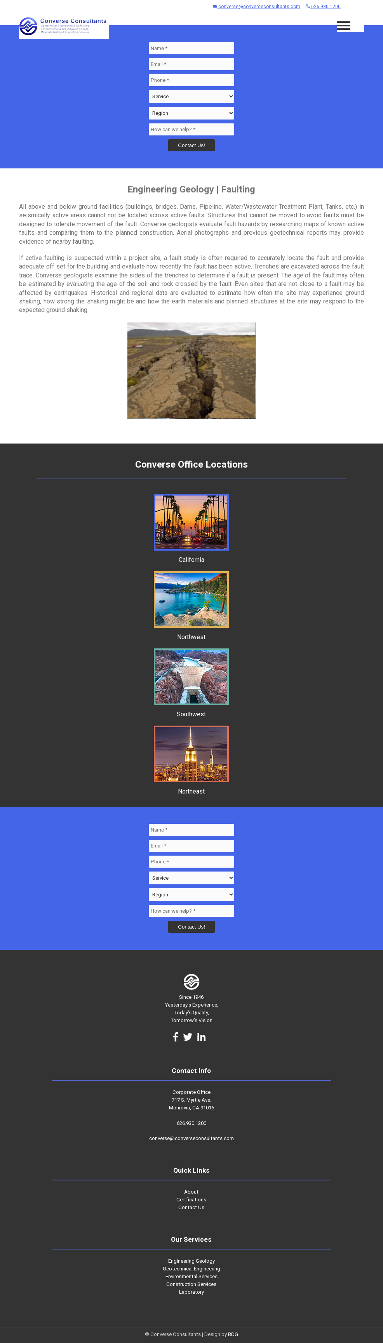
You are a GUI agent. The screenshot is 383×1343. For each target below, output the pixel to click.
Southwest (191, 710)
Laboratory (191, 1292)
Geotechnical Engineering (191, 1269)
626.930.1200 (323, 6)
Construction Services (191, 1284)
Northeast (191, 787)
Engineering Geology (191, 1261)
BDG (233, 1334)
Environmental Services (191, 1276)
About (191, 1192)
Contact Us (191, 1207)
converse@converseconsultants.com (256, 6)
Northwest (191, 633)
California (191, 556)
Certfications (191, 1200)
